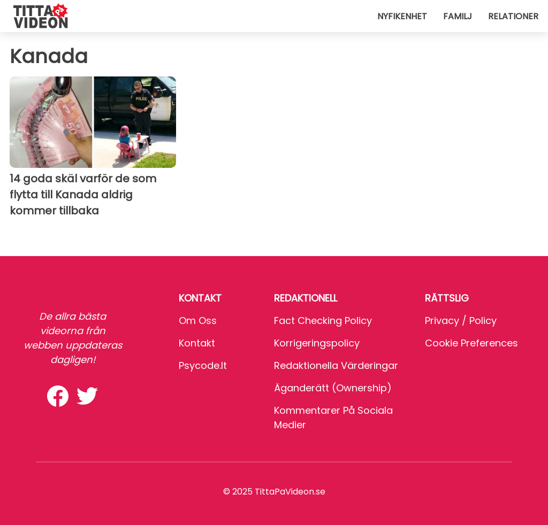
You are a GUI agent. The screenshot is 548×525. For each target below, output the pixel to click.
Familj (457, 16)
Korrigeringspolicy (317, 343)
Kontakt (197, 343)
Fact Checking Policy (323, 320)
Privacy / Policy (461, 320)
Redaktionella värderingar (336, 365)
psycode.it (203, 365)
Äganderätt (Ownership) (333, 388)
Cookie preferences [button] (471, 343)
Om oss (198, 320)
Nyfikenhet (402, 16)
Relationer (513, 16)
